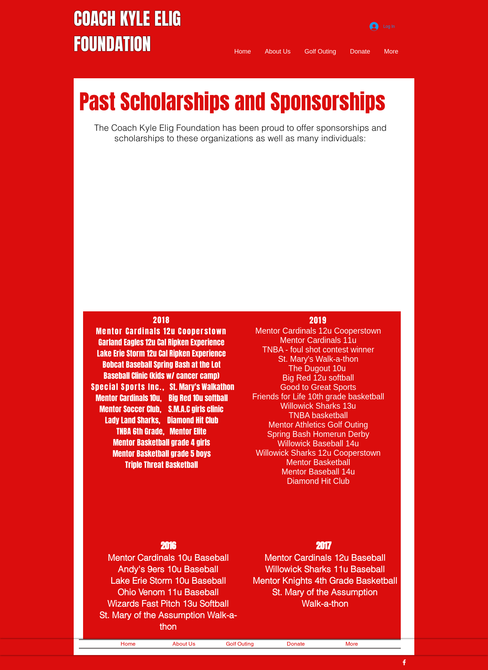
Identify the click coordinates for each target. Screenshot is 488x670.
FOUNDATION (112, 44)
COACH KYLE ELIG (127, 18)
